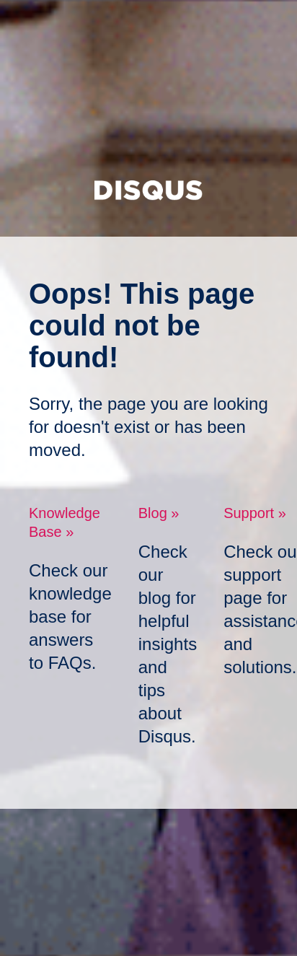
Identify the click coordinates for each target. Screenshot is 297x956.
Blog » (158, 513)
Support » (254, 513)
